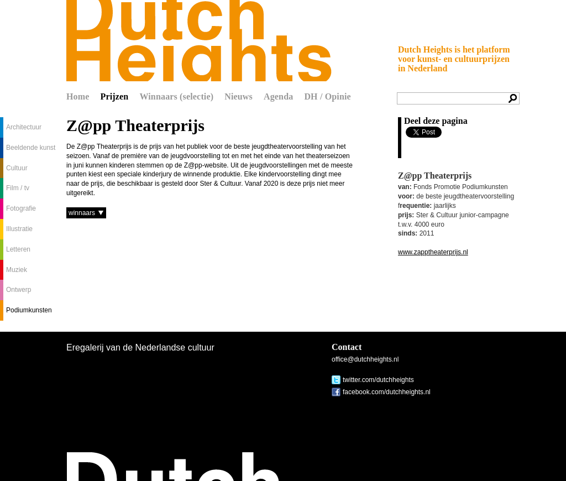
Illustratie (19, 229)
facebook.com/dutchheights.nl (387, 392)
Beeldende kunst (30, 147)
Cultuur (17, 168)
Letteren (18, 249)
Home (78, 96)
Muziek (16, 270)
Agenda (278, 96)
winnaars (82, 213)
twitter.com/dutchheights (378, 380)
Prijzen (115, 96)
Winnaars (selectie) (176, 96)
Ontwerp (18, 290)
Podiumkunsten (29, 310)
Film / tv (17, 188)
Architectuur (23, 127)
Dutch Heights (199, 40)
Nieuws (238, 96)
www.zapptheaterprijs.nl (433, 252)
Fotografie (21, 208)
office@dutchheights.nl (365, 359)
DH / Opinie (327, 96)
